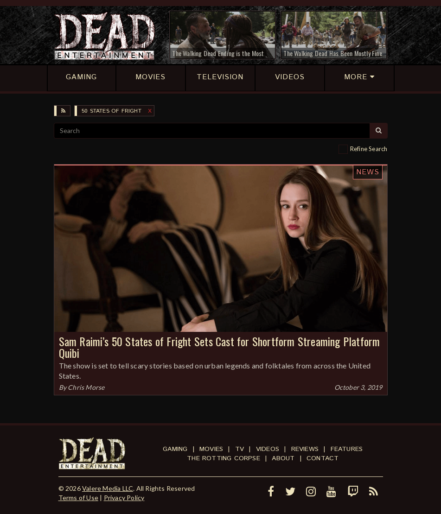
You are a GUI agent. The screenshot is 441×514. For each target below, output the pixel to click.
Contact (323, 458)
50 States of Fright (111, 111)
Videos (267, 449)
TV (239, 449)
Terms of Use (78, 497)
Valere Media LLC (107, 488)
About (283, 458)
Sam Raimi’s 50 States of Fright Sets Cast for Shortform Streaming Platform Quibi (219, 347)
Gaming (175, 449)
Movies (211, 449)
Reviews (305, 449)
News (367, 172)
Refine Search (369, 148)
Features (347, 449)
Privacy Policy (124, 497)
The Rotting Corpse (223, 458)
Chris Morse (86, 387)
